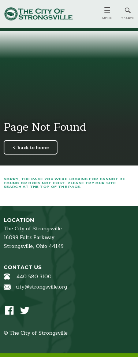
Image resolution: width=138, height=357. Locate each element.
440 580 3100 (34, 276)
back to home (33, 147)
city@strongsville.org (41, 287)
